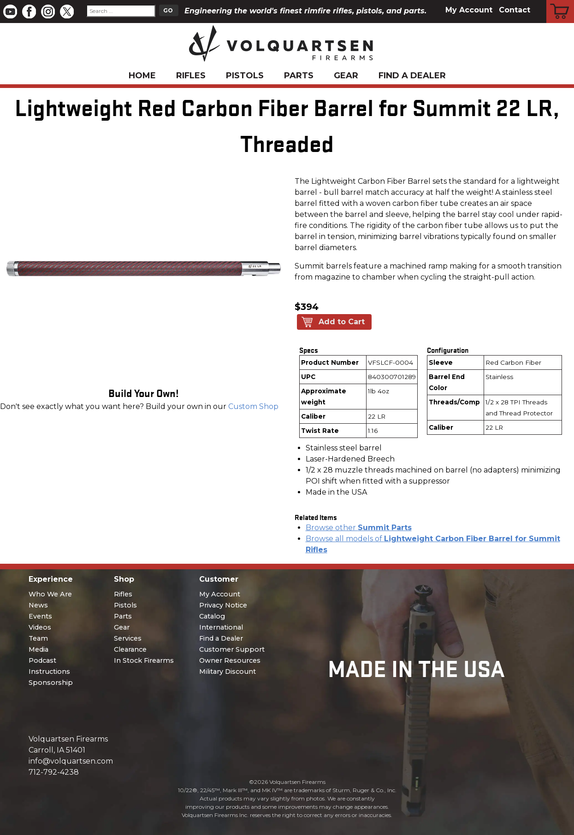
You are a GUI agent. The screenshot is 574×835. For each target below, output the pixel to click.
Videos (40, 627)
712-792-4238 (54, 772)
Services (128, 638)
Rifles (191, 75)
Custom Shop (253, 406)
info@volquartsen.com (71, 761)
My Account (468, 10)
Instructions (49, 671)
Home (142, 75)
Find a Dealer (412, 75)
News (38, 605)
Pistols (245, 75)
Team (38, 638)
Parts (299, 75)
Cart (560, 1)
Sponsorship (51, 682)
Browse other (359, 527)
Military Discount (227, 671)
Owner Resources (229, 660)
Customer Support (232, 649)
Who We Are (50, 594)
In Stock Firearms (144, 660)
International (221, 627)
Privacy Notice (223, 605)
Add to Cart (342, 321)
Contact (514, 10)
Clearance (130, 649)
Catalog (212, 616)
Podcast (42, 660)
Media (38, 649)
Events (40, 616)
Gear (346, 75)
